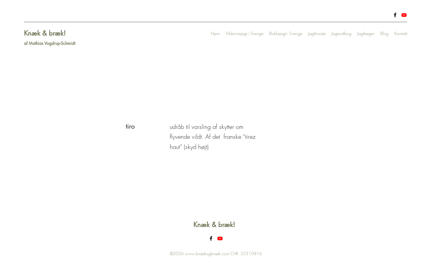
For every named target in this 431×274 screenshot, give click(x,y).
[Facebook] (395, 15)
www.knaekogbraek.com (207, 253)
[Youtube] (404, 15)
